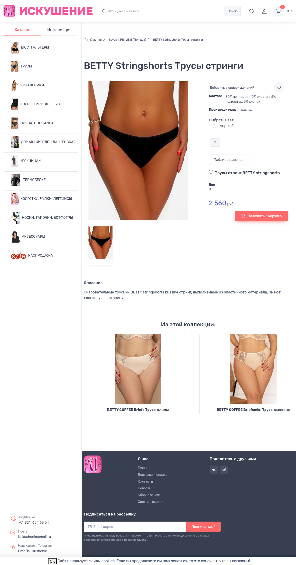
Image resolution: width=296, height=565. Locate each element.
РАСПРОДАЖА (32, 255)
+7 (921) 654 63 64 (34, 522)
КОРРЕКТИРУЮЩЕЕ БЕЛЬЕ (38, 104)
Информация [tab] (59, 30)
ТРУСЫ (21, 66)
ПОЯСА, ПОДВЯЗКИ (32, 123)
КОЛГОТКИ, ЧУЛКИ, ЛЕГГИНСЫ (41, 199)
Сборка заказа (149, 495)
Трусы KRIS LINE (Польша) (130, 39)
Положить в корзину (261, 216)
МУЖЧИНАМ (26, 161)
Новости (144, 488)
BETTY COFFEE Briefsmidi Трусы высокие (253, 410)
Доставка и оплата (152, 475)
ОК (52, 561)
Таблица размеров (230, 160)
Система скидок (150, 502)
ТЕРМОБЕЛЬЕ (28, 180)
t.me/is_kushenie (32, 551)
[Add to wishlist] (279, 87)
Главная (96, 39)
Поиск (232, 11)
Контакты (145, 482)
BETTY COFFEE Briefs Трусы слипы (138, 410)
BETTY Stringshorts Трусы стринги (177, 39)
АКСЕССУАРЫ (28, 237)
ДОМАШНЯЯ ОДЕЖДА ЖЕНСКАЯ (43, 142)
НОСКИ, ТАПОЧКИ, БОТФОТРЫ (42, 218)
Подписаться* (203, 527)
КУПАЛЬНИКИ (27, 85)
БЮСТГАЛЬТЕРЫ (30, 47)
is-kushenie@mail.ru (34, 537)
